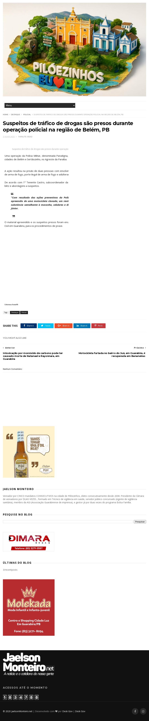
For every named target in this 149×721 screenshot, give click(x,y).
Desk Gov (67, 711)
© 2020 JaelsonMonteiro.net (17, 711)
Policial (27, 114)
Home (5, 114)
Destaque (15, 114)
